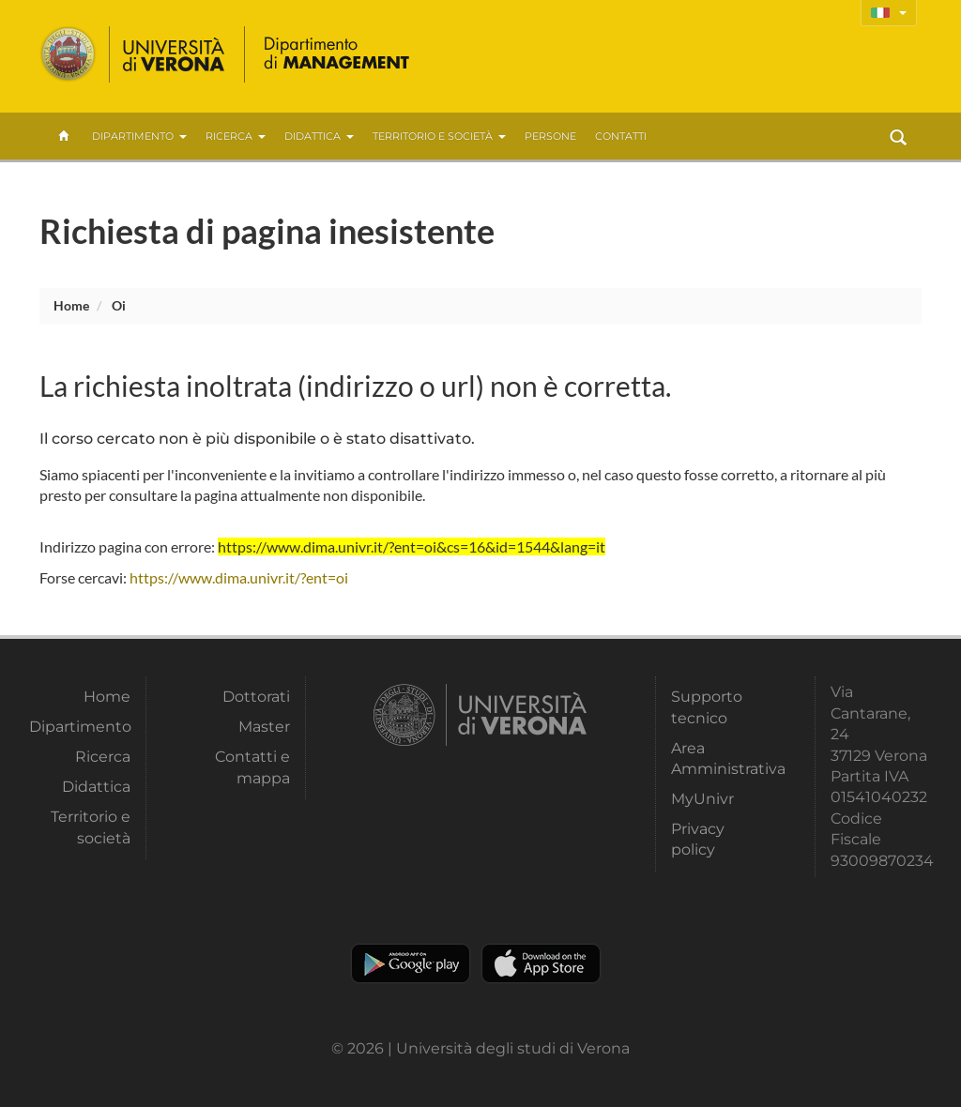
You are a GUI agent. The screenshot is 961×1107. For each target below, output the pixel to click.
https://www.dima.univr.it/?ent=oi (239, 577)
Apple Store (541, 963)
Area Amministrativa (721, 758)
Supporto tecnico (706, 707)
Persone (550, 136)
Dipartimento (139, 136)
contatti (621, 136)
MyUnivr (702, 799)
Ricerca (236, 136)
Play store (410, 963)
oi (119, 305)
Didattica (319, 136)
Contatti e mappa (252, 767)
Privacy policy (698, 839)
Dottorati (256, 696)
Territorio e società (439, 136)
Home (71, 305)
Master (264, 726)
